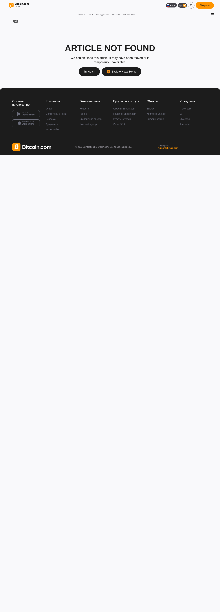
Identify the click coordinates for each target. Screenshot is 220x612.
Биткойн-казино (155, 119)
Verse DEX (119, 124)
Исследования (102, 14)
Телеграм (185, 108)
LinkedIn (185, 124)
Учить (90, 14)
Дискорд (185, 119)
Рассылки (116, 14)
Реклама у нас (129, 14)
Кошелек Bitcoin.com (124, 114)
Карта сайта (52, 129)
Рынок (83, 114)
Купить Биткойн (122, 119)
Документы (52, 124)
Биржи (150, 108)
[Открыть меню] (212, 14)
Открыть (205, 5)
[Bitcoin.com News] (19, 5)
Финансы (81, 14)
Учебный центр (88, 124)
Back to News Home (121, 71)
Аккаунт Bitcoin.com (124, 108)
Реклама (51, 119)
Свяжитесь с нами (56, 114)
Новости (84, 108)
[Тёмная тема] (182, 5)
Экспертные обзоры (90, 119)
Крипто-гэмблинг (156, 114)
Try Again (89, 71)
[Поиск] (191, 5)
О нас (49, 108)
